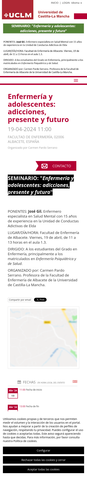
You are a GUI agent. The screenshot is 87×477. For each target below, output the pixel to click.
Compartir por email (20, 299)
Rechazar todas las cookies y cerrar (43, 460)
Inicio (54, 2)
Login (66, 2)
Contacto (61, 166)
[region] (43, 444)
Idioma (76, 2)
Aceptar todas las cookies (44, 469)
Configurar (43, 450)
